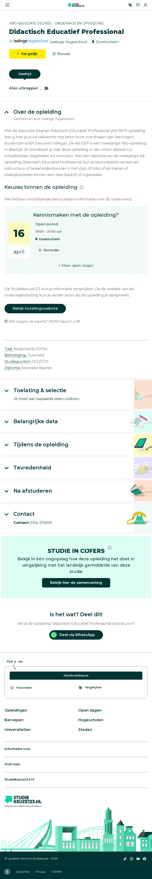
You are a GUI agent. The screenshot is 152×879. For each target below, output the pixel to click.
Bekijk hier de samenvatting (76, 583)
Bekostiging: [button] (15, 355)
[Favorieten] (138, 5)
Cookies (57, 871)
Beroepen (13, 720)
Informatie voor (17, 749)
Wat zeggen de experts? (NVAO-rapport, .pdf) (42, 321)
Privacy (41, 871)
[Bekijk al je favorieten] (21, 688)
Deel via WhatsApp (73, 635)
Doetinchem (107, 42)
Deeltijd (24, 74)
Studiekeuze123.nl (19, 779)
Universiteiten (17, 730)
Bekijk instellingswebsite (35, 308)
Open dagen (89, 710)
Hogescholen (90, 720)
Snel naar (12, 764)
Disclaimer (23, 871)
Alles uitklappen (28, 88)
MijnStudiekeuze (76, 675)
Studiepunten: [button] (18, 361)
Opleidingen (15, 710)
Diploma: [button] (12, 368)
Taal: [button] (9, 349)
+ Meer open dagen (76, 265)
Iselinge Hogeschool (68, 42)
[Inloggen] (145, 5)
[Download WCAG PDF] (7, 872)
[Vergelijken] (130, 5)
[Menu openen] (7, 5)
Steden (85, 730)
